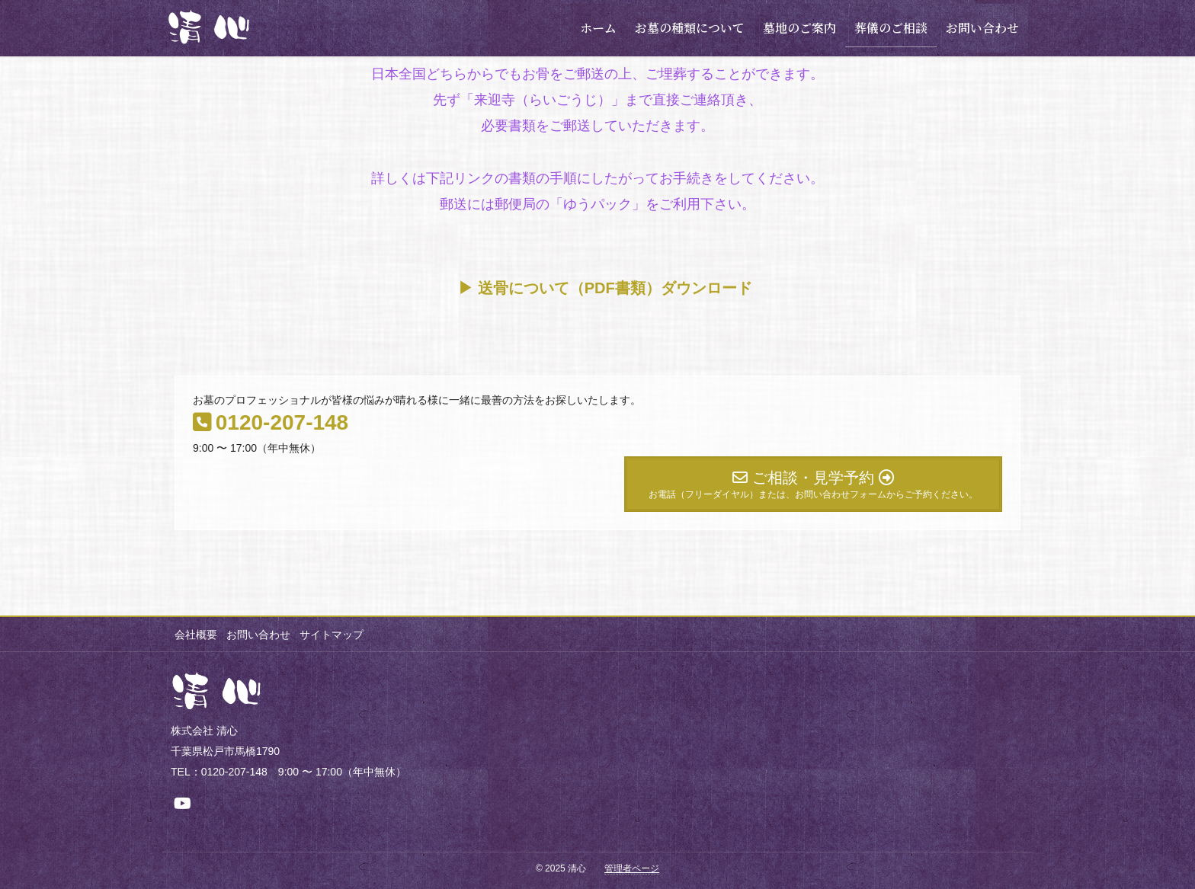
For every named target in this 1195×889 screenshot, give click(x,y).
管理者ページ (631, 868)
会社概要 (196, 634)
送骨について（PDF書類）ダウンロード (615, 288)
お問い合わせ (261, 634)
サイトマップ (336, 634)
